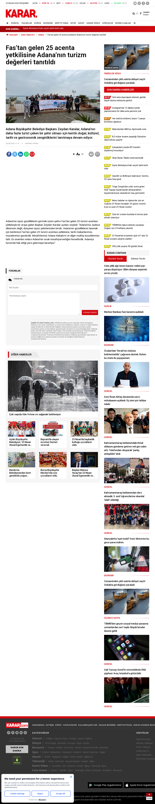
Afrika (86, 743)
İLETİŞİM (50, 725)
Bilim (92, 761)
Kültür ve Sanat (93, 770)
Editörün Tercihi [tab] (138, 258)
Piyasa (51, 747)
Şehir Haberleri (144, 754)
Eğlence (88, 756)
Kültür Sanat (76, 756)
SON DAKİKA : (13, 29)
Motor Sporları (90, 752)
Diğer (102, 752)
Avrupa (71, 743)
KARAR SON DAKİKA (17, 749)
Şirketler (104, 747)
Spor (73, 23)
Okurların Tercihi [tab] (115, 258)
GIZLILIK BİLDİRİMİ (107, 725)
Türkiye (72, 738)
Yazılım (84, 761)
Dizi (64, 765)
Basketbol (55, 752)
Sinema (71, 765)
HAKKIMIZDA (38, 725)
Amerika (61, 743)
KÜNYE (58, 725)
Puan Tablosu (143, 747)
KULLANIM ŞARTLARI (87, 725)
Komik (79, 765)
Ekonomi (48, 23)
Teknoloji (38, 761)
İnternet (59, 761)
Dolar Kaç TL (142, 751)
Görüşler (107, 23)
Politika (49, 738)
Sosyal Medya (72, 761)
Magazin (56, 756)
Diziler (47, 756)
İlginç (87, 765)
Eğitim (89, 738)
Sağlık (65, 756)
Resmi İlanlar (123, 23)
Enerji (78, 747)
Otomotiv (69, 747)
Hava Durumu (143, 739)
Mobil (51, 761)
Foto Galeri (39, 770)
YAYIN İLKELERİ (70, 725)
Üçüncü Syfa (60, 738)
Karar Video (93, 23)
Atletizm (77, 752)
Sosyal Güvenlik (90, 747)
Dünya (37, 23)
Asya (79, 743)
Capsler (62, 770)
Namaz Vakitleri (144, 743)
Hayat (81, 23)
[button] (73, 154)
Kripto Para (61, 23)
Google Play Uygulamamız (107, 785)
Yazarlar (26, 23)
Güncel (15, 23)
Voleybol (66, 752)
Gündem (56, 765)
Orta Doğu (50, 743)
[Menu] (134, 23)
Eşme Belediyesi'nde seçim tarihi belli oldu (43, 29)
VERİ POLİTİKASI (124, 725)
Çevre (81, 738)
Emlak (59, 747)
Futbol (45, 752)
